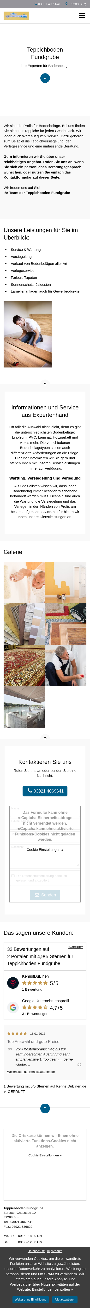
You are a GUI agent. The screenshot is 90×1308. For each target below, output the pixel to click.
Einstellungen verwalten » (52, 1289)
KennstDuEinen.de (71, 1086)
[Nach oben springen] (45, 384)
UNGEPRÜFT (75, 947)
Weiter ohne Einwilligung (30, 1299)
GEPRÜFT (16, 1091)
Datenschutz (36, 1251)
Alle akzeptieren (65, 1299)
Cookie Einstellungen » (45, 850)
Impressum (54, 1251)
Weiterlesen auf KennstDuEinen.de (31, 1072)
